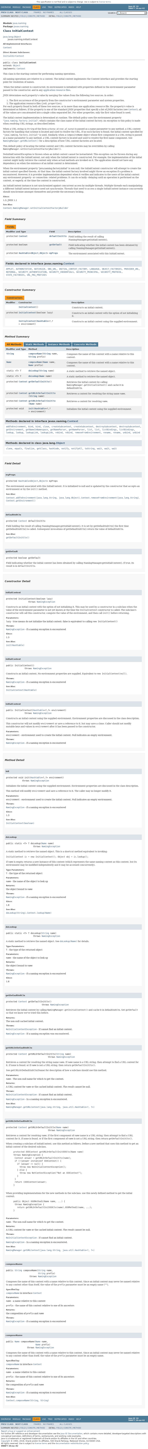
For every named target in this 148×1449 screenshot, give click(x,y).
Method (41, 16)
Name (8, 362)
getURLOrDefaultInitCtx (41, 393)
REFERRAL (11, 272)
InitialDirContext (13, 56)
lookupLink (32, 432)
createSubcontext (61, 426)
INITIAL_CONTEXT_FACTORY (73, 269)
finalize (29, 448)
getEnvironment (14, 429)
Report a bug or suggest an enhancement (20, 1431)
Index (71, 7)
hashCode (54, 448)
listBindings (109, 429)
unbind (126, 432)
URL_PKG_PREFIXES (37, 275)
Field (23, 16)
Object (16, 65)
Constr (31, 16)
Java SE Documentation (71, 1434)
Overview (6, 7)
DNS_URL (52, 269)
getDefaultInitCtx (38, 381)
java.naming (19, 23)
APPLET (9, 269)
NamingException (46, 602)
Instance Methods (59, 344)
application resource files (56, 90)
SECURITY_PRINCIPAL (87, 272)
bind (30, 426)
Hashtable (24, 253)
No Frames (48, 12)
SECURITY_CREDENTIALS (61, 272)
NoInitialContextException (21, 1029)
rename (107, 432)
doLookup (33, 370)
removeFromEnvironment (88, 432)
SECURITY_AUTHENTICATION (32, 272)
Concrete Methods (85, 344)
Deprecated (60, 7)
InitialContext (27, 307)
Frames (37, 12)
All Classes (66, 12)
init (30, 408)
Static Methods (35, 344)
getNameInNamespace (37, 429)
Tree (50, 7)
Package (26, 7)
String (10, 353)
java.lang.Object (12, 37)
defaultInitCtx (58, 236)
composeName (35, 353)
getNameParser (58, 429)
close (46, 426)
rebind (59, 432)
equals (18, 448)
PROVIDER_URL (131, 269)
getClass (42, 448)
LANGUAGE (94, 269)
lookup (9, 432)
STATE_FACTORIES (15, 275)
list (89, 429)
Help (78, 7)
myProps (53, 253)
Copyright (5, 1441)
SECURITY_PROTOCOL (111, 272)
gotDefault (55, 244)
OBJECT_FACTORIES (112, 269)
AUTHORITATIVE (24, 269)
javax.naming (21, 26)
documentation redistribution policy (72, 1443)
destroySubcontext (106, 426)
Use (44, 7)
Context (7, 47)
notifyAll (76, 448)
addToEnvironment (16, 426)
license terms (105, 2)
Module (17, 7)
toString (90, 448)
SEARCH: (112, 13)
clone (9, 448)
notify (65, 448)
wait (99, 448)
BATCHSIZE (39, 269)
